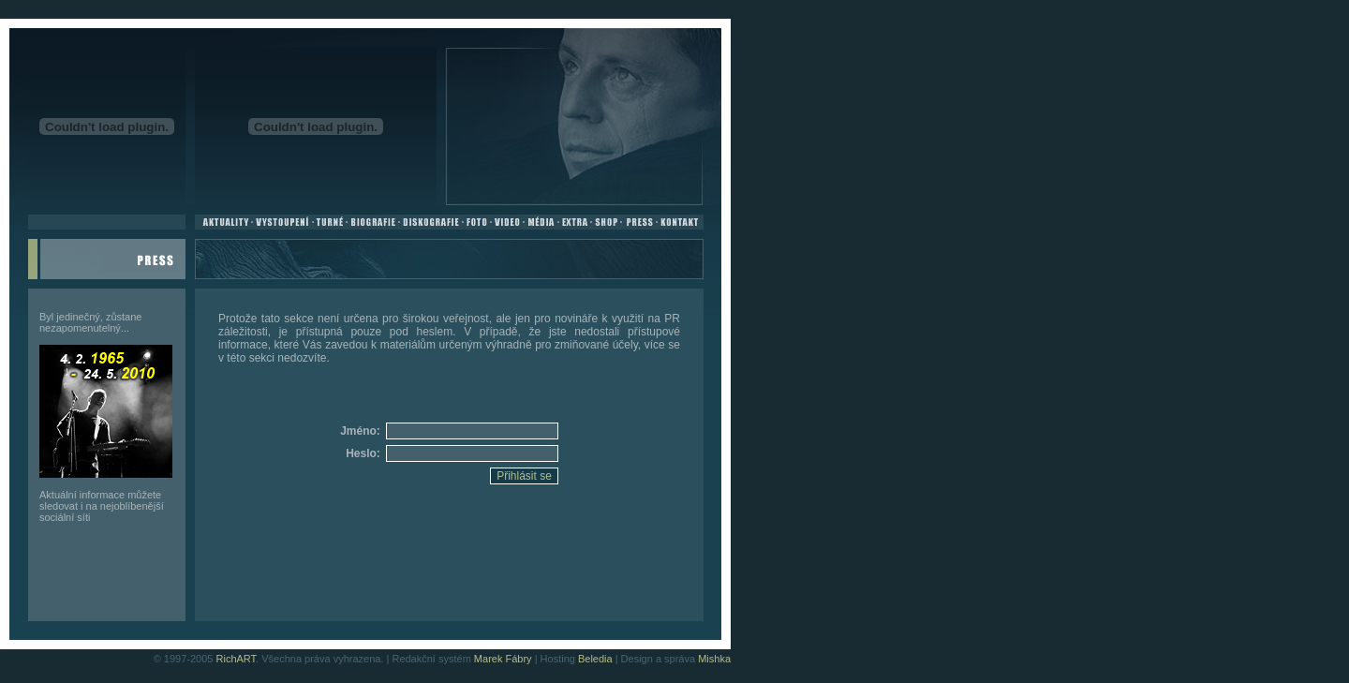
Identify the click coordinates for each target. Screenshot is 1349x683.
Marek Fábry (503, 658)
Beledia (595, 658)
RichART (236, 658)
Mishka (714, 658)
